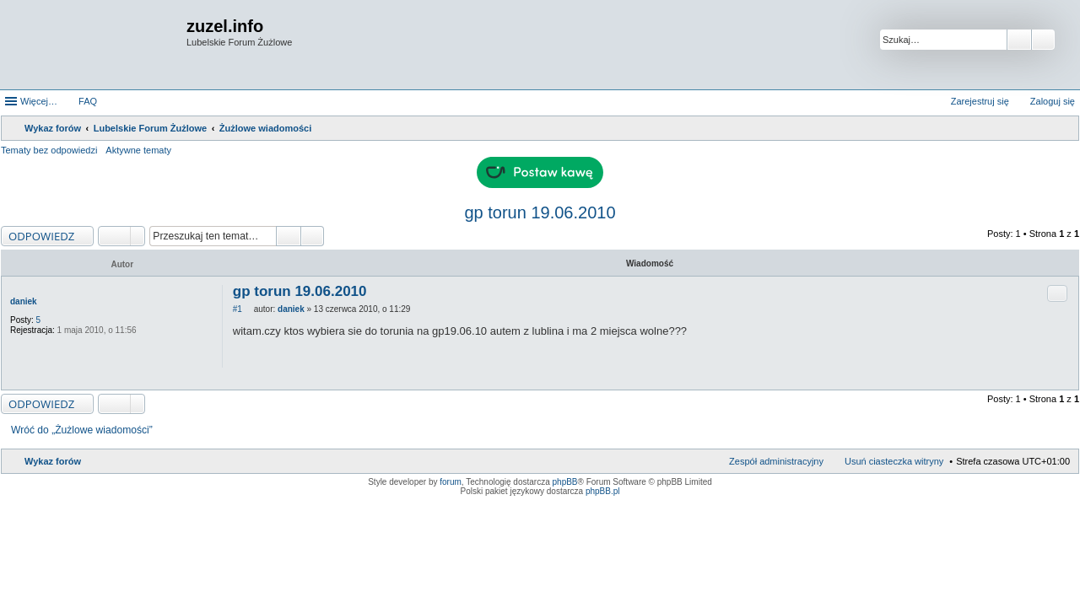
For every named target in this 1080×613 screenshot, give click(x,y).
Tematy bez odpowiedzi (49, 150)
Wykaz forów (52, 461)
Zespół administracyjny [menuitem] (776, 461)
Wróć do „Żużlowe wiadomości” (82, 430)
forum (451, 482)
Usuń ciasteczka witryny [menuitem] (894, 461)
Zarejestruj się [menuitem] (980, 101)
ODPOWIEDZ (41, 236)
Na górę (1065, 380)
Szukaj (1019, 40)
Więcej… (38, 101)
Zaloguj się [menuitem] (1052, 101)
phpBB (565, 482)
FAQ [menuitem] (87, 101)
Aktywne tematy (138, 150)
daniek (23, 301)
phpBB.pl (603, 491)
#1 (237, 309)
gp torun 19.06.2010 (539, 212)
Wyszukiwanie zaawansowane (1043, 40)
